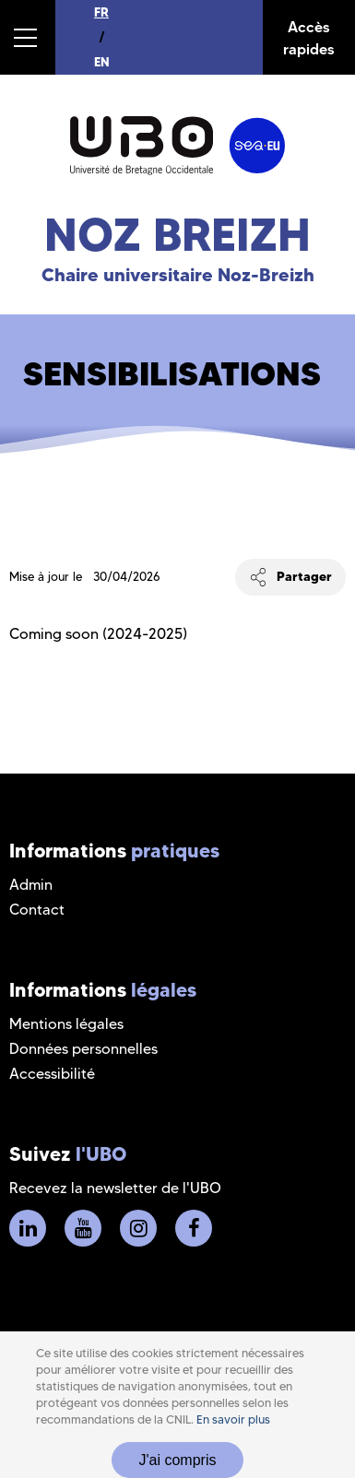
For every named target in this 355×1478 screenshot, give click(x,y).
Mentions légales (66, 1024)
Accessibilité (52, 1073)
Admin (31, 884)
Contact (37, 909)
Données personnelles (83, 1049)
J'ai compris (178, 1460)
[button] (27, 37)
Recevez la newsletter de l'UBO (115, 1188)
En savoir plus (233, 1419)
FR (101, 12)
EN (102, 61)
